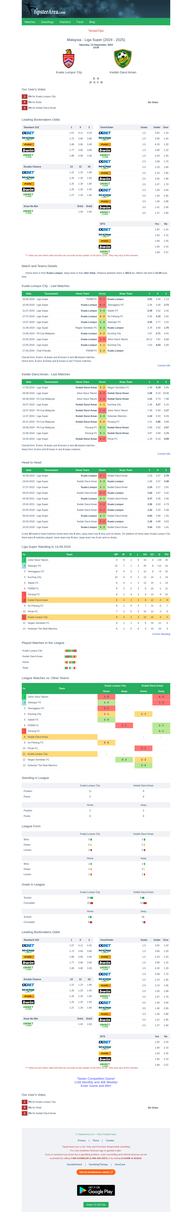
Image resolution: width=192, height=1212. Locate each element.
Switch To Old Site (96, 1204)
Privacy (82, 1140)
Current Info (164, 365)
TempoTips (96, 30)
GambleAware (74, 1164)
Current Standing (161, 634)
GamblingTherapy (98, 1164)
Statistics (65, 22)
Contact (110, 1140)
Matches (30, 22)
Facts (79, 22)
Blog (92, 22)
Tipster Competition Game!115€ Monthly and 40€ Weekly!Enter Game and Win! (96, 1082)
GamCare (120, 1164)
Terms (96, 1140)
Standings (47, 22)
